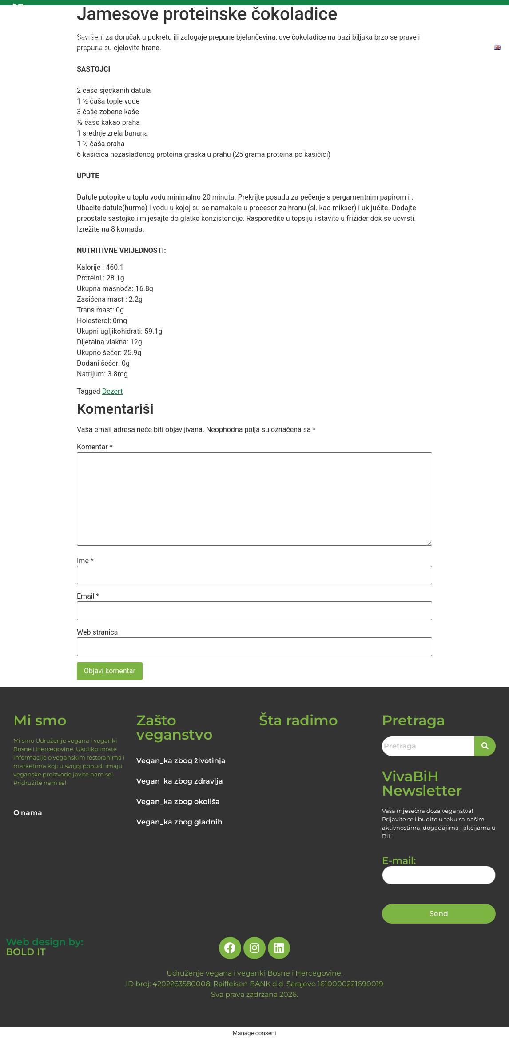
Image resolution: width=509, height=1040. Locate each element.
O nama (27, 812)
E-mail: (439, 868)
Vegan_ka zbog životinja (181, 760)
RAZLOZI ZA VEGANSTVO (263, 28)
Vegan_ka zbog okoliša (178, 801)
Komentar (95, 447)
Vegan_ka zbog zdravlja (179, 781)
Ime (85, 560)
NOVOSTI (337, 28)
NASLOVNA (145, 28)
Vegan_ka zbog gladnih (179, 822)
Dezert (112, 391)
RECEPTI (380, 28)
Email (88, 596)
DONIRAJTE (479, 28)
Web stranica (97, 632)
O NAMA (191, 28)
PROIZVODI (426, 28)
